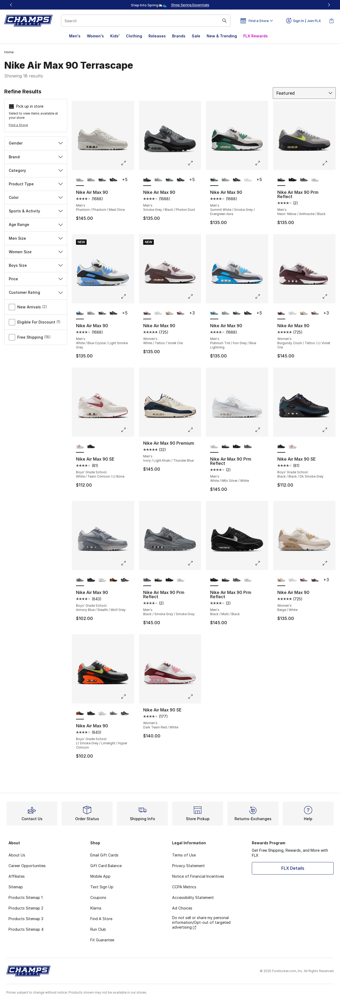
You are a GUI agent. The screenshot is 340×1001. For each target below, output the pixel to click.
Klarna (95, 908)
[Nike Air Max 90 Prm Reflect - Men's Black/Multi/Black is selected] (214, 580)
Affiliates (16, 876)
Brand (36, 157)
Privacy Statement (188, 865)
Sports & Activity (36, 211)
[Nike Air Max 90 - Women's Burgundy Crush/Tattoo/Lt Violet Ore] (315, 580)
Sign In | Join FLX (303, 20)
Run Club (98, 929)
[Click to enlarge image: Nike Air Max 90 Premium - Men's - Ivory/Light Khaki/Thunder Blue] (194, 430)
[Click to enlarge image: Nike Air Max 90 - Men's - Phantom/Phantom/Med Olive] (127, 163)
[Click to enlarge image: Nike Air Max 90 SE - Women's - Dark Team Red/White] (194, 696)
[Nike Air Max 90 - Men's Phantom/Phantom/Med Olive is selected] (80, 180)
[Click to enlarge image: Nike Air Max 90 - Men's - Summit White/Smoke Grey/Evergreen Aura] (261, 163)
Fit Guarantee (102, 940)
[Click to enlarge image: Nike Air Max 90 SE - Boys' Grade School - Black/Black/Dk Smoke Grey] (328, 430)
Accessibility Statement (193, 897)
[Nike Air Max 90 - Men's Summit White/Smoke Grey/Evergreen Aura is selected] (214, 180)
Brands (178, 36)
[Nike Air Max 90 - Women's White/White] (158, 313)
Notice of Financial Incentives (198, 876)
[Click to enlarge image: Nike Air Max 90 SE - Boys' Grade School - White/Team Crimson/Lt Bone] (127, 430)
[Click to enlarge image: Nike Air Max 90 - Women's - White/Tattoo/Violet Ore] (194, 296)
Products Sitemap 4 (26, 929)
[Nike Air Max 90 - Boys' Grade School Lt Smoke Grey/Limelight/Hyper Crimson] (113, 580)
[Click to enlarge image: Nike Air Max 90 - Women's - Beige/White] (328, 563)
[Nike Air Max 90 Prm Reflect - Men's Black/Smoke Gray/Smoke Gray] (304, 180)
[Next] (329, 5)
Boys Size (36, 265)
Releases (157, 36)
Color (36, 197)
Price (36, 279)
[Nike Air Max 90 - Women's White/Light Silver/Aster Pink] (181, 313)
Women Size (36, 252)
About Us (16, 855)
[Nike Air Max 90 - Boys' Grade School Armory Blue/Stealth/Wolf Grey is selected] (80, 580)
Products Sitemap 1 (25, 897)
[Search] (145, 21)
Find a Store (18, 125)
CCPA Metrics (184, 887)
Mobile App (100, 876)
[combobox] (145, 21)
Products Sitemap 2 (25, 908)
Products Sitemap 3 (25, 918)
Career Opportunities (27, 865)
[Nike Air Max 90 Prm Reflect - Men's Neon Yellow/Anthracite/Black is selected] (281, 180)
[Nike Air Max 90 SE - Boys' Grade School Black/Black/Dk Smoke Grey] (91, 447)
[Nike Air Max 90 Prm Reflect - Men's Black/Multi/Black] (292, 180)
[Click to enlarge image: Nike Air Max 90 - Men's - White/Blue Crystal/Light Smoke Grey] (127, 296)
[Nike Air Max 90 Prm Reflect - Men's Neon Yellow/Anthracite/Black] (226, 447)
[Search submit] (224, 21)
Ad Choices (182, 908)
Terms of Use (184, 855)
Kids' (115, 36)
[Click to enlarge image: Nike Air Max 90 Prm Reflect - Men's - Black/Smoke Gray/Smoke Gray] (194, 563)
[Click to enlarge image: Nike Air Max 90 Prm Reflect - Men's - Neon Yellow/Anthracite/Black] (328, 163)
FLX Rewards (255, 36)
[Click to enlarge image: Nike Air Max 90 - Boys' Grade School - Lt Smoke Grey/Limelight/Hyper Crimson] (127, 696)
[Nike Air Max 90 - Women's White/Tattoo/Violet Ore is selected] (147, 313)
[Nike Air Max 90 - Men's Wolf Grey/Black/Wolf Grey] (91, 180)
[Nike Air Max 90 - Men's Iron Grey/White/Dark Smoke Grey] (113, 180)
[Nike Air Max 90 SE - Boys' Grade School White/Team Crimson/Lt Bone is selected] (80, 447)
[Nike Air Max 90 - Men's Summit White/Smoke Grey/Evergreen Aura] (102, 180)
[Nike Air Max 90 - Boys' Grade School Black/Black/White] (91, 580)
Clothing (134, 36)
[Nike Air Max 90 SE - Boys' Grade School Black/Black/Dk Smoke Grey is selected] (281, 447)
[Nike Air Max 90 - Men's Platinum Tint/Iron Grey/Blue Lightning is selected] (214, 313)
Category (36, 170)
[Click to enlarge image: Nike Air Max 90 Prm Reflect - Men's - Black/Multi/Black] (261, 563)
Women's (95, 36)
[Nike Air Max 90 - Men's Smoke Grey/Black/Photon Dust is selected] (147, 180)
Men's (74, 36)
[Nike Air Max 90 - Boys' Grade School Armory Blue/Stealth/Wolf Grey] (113, 713)
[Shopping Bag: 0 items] (331, 20)
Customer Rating (36, 292)
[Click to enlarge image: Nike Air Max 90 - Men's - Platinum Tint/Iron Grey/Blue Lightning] (261, 296)
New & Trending (222, 36)
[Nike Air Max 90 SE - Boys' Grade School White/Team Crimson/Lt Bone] (292, 447)
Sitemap (15, 887)
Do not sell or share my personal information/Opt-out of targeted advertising (201, 922)
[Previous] (11, 5)
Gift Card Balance (106, 865)
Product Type (36, 184)
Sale (196, 36)
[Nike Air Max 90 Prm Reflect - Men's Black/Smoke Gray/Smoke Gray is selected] (147, 580)
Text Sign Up (101, 887)
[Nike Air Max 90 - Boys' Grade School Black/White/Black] (125, 580)
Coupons (98, 897)
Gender (36, 143)
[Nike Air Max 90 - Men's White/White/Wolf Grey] (248, 180)
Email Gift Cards (104, 855)
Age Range (36, 224)
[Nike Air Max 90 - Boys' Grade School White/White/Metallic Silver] (102, 580)
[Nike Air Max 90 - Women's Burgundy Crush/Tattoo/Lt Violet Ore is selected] (281, 313)
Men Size (36, 238)
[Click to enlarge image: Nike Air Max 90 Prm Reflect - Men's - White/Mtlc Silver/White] (261, 430)
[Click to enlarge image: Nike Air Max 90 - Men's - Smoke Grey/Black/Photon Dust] (194, 163)
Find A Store (101, 918)
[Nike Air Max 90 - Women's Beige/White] (169, 313)
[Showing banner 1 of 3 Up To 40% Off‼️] (170, 5)
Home (9, 52)
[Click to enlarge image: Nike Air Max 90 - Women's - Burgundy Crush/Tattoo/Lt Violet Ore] (328, 296)
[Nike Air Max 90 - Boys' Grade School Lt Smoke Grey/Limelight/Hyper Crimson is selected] (80, 713)
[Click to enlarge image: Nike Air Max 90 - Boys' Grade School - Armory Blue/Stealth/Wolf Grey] (127, 563)
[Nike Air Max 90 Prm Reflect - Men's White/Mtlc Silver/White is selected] (214, 447)
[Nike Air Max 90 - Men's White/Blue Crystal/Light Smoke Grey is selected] (80, 313)
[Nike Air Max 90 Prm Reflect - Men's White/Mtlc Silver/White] (315, 180)
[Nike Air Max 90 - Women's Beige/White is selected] (281, 580)
